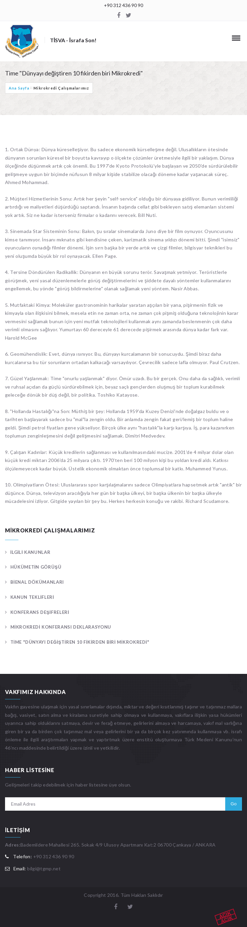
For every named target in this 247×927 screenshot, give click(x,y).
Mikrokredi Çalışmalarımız (61, 88)
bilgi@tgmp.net (44, 868)
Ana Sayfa (19, 88)
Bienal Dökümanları (37, 582)
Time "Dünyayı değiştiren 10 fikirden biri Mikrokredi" (79, 642)
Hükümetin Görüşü (36, 567)
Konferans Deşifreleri (39, 612)
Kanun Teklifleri (32, 597)
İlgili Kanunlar (30, 552)
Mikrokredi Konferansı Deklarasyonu (60, 627)
